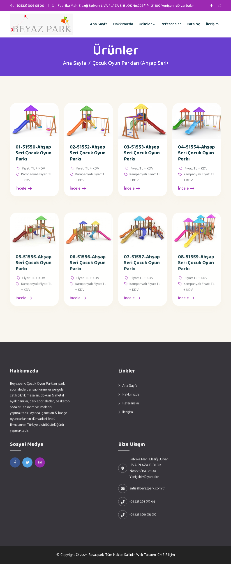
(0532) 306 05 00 (30, 6)
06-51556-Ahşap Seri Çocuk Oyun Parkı (88, 267)
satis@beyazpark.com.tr (147, 492)
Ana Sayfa (99, 24)
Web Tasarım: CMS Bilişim (155, 555)
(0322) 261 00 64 (142, 505)
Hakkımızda (123, 24)
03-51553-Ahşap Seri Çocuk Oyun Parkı (142, 153)
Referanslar (171, 24)
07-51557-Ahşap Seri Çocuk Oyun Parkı (142, 267)
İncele (24, 189)
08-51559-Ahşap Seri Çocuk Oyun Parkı (196, 267)
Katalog (193, 24)
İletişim (212, 24)
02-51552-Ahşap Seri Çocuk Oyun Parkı (88, 153)
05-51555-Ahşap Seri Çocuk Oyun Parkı (33, 267)
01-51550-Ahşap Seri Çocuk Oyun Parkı (33, 153)
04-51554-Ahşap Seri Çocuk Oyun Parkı (196, 153)
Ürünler (145, 24)
